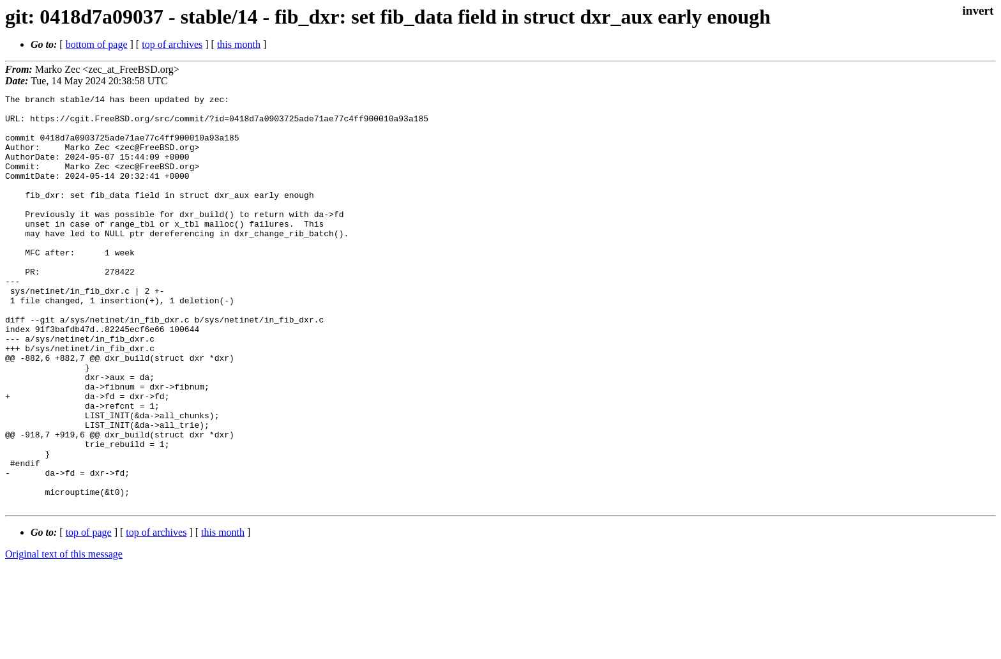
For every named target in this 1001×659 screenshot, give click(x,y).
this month (238, 44)
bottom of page (97, 44)
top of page (89, 614)
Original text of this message (64, 636)
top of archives (172, 44)
